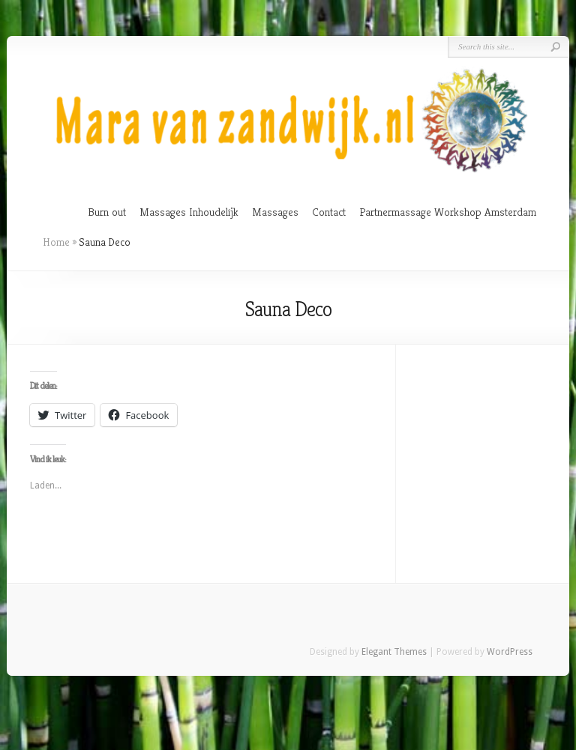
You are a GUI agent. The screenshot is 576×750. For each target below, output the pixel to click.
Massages (275, 212)
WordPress (509, 652)
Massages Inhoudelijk (189, 212)
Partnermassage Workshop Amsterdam (447, 212)
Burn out (107, 212)
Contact (329, 212)
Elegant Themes (394, 652)
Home (56, 242)
